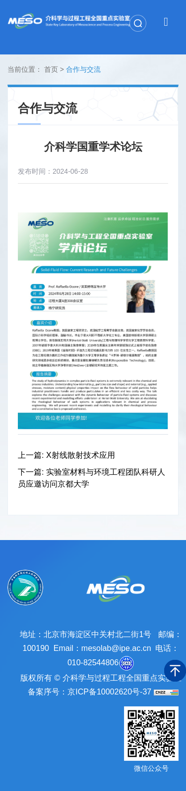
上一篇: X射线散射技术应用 (66, 455)
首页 (51, 69)
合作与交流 (83, 69)
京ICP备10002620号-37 (109, 692)
